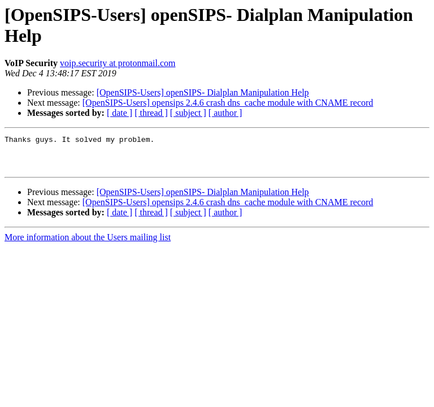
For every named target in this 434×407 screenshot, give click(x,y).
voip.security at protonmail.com (117, 63)
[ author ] (225, 113)
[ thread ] (151, 113)
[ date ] (119, 113)
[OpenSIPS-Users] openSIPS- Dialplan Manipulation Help (203, 92)
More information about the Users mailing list (88, 244)
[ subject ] (188, 113)
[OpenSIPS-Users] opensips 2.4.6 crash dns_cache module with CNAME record (228, 102)
